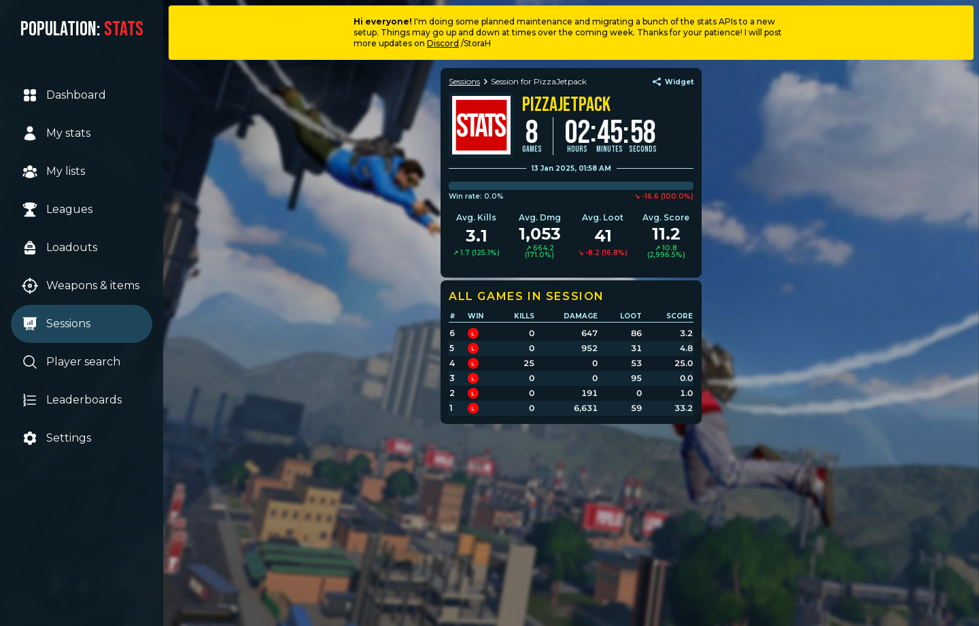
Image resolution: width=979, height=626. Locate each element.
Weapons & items (80, 286)
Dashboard (64, 95)
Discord (443, 43)
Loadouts (59, 248)
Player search (71, 362)
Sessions (56, 324)
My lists (53, 171)
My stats (56, 133)
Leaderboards (72, 400)
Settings (56, 438)
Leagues (57, 209)
